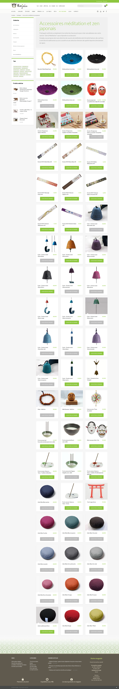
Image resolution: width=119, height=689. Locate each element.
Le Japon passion (34, 669)
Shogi (14, 50)
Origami (15, 42)
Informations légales (16, 661)
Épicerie (27, 11)
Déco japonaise (33, 668)
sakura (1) (16, 74)
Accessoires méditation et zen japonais (69, 25)
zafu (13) (16, 76)
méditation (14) (24, 73)
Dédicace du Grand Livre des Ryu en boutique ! (60, 670)
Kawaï (33, 11)
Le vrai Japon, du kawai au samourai (51, 6)
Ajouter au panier (47, 75)
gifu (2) (28, 69)
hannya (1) (16, 71)
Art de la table (33, 666)
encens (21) (24, 68)
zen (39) (21, 76)
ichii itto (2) (28, 71)
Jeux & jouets (16, 37)
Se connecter (99, 1)
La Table (48, 11)
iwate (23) (16, 73)
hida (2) (22, 71)
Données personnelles (16, 666)
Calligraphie (15, 29)
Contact (76, 11)
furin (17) (22, 69)
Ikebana (14, 33)
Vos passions (62, 11)
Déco (55, 11)
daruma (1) (25, 66)
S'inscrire (105, 1)
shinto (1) (22, 74)
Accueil (13, 11)
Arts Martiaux (16, 25)
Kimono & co (41, 11)
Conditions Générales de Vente (18, 664)
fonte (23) (16, 69)
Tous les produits (34, 661)
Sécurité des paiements (17, 663)
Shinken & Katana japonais (19, 46)
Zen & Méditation (17, 54)
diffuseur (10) (17, 68)
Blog (70, 11)
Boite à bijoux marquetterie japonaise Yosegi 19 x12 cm (26, 89)
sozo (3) (28, 74)
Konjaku (20, 11)
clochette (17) (17, 66)
